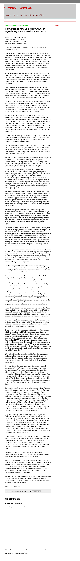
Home (6, 20)
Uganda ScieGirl (18, 8)
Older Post (47, 550)
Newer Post (9, 550)
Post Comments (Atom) (21, 553)
